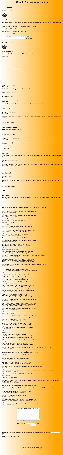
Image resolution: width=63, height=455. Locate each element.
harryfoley (4, 161)
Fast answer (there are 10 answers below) (15, 38)
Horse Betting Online (7, 173)
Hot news (26, 450)
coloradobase (5, 152)
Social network (22, 450)
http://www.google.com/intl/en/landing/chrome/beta (14, 31)
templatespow (5, 139)
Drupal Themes (5, 148)
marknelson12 (5, 113)
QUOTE (25, 422)
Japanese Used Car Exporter (9, 135)
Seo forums (34, 450)
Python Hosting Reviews (8, 122)
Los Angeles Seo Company (8, 187)
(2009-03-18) (10, 10)
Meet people (39, 450)
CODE (28, 422)
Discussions (30, 450)
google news (9, 7)
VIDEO (38, 422)
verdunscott (4, 177)
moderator (4, 10)
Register (37, 425)
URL (32, 422)
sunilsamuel (4, 100)
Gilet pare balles (6, 109)
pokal (3, 126)
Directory (42, 450)
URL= (34, 422)
